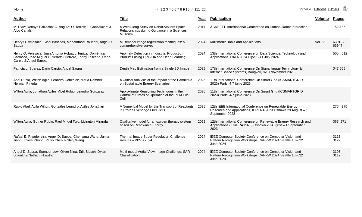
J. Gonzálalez (97, 27)
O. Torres (78, 27)
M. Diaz (19, 27)
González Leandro (65, 106)
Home (18, 9)
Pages (339, 18)
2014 (201, 27)
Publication (220, 18)
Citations (320, 9)
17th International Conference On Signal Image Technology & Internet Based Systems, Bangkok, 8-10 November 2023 (256, 70)
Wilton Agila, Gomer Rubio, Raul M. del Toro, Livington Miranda (61, 121)
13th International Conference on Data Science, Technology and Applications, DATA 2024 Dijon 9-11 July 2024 (258, 55)
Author (20, 18)
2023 (201, 68)
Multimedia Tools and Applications (235, 42)
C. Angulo (62, 27)
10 (187, 9)
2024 (201, 42)
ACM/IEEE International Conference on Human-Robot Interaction (258, 27)
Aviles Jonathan (92, 106)
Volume (322, 18)
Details (334, 9)
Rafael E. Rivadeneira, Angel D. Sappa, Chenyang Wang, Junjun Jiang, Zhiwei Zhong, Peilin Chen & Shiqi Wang (62, 138)
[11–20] (200, 9)
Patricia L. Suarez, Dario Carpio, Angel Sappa (48, 68)
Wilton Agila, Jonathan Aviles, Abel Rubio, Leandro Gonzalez (59, 91)
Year (202, 18)
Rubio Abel (22, 106)
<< (157, 9)
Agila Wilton (40, 106)
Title (124, 18)
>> (192, 9)
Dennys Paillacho (40, 27)
